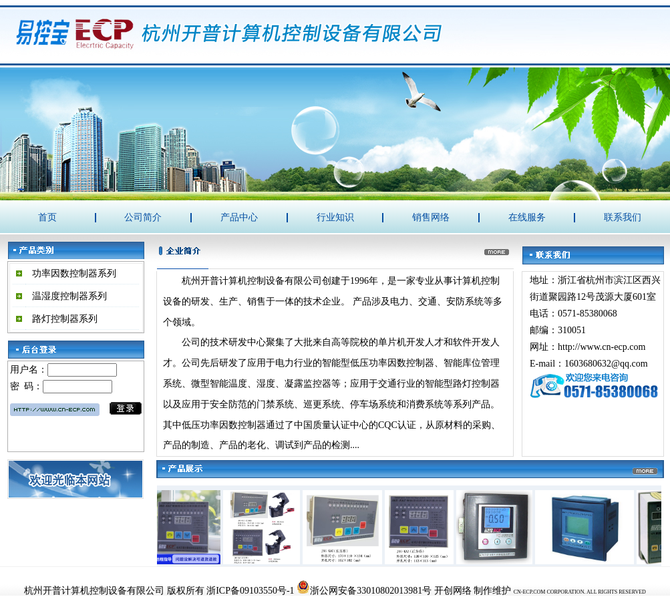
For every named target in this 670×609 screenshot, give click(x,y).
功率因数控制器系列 (74, 273)
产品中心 (239, 217)
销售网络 (431, 217)
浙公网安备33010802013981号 (364, 591)
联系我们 (622, 217)
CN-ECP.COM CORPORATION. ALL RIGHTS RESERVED (580, 592)
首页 (47, 217)
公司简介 (143, 217)
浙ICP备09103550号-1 (250, 591)
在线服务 (527, 217)
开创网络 (453, 591)
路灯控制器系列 (65, 319)
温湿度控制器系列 (69, 296)
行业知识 (335, 217)
